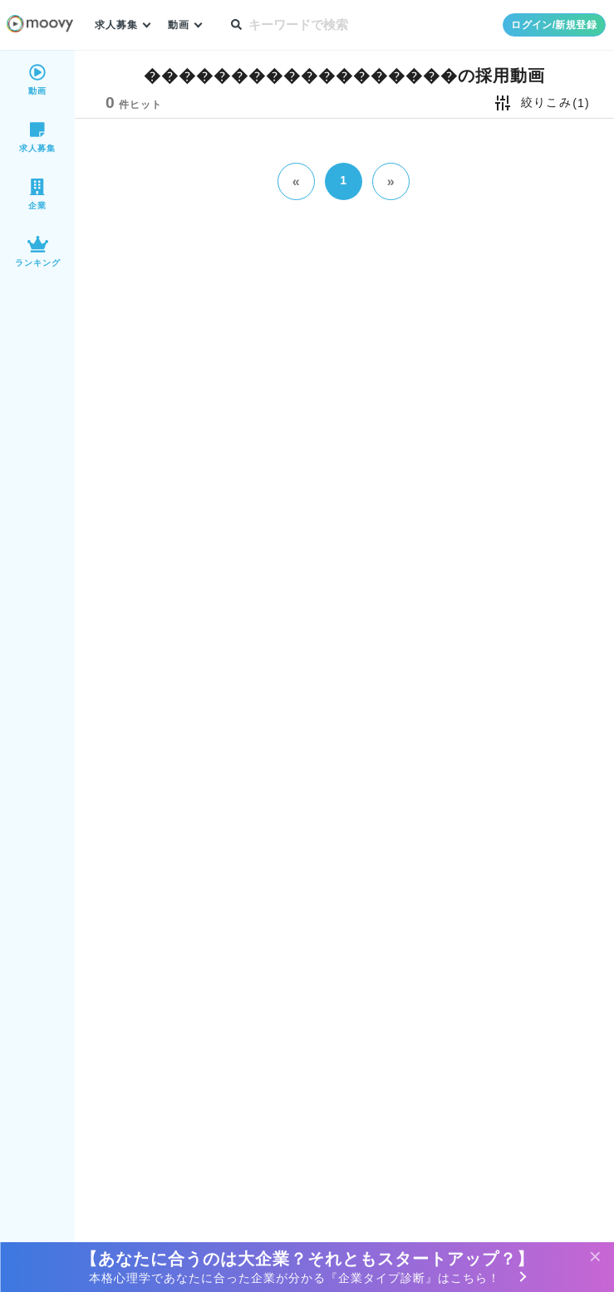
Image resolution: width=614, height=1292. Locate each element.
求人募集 (118, 25)
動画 (182, 25)
